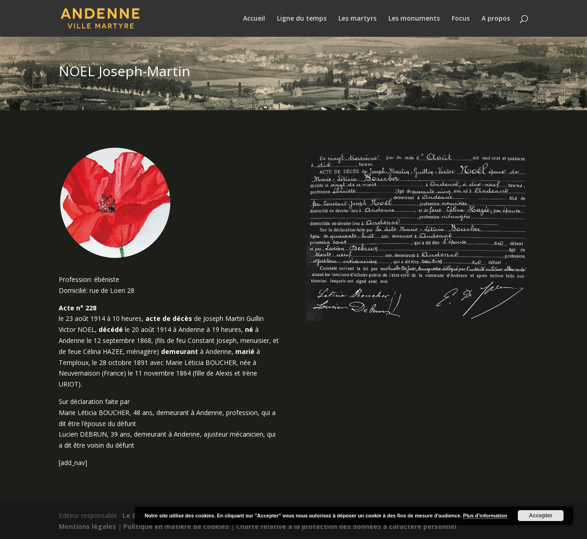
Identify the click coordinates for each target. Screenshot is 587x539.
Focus (461, 18)
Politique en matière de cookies (176, 526)
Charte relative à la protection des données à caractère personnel (346, 526)
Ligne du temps (302, 18)
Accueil (254, 18)
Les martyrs (357, 18)
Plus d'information (485, 515)
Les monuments (414, 18)
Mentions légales (87, 526)
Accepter (540, 515)
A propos (496, 18)
